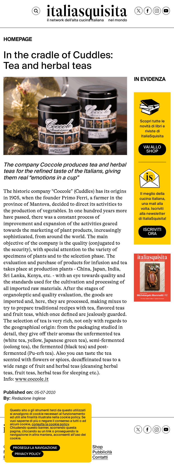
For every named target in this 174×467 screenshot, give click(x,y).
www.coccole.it (31, 379)
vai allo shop (152, 149)
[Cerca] (36, 11)
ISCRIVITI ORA (152, 231)
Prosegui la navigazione (35, 448)
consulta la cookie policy (50, 424)
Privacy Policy (28, 454)
